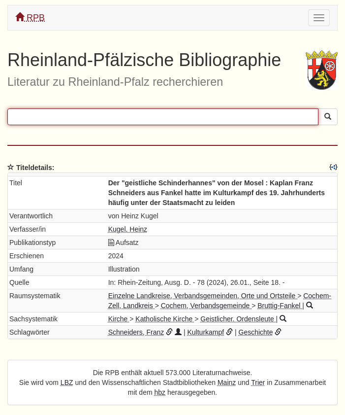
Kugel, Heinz (127, 229)
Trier (258, 382)
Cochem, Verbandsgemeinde (206, 306)
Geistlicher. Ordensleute (238, 319)
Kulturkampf (206, 332)
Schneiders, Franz (136, 332)
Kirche (119, 319)
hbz (160, 392)
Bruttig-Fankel (279, 306)
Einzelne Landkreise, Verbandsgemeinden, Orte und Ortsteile (202, 296)
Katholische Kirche (164, 319)
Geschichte (256, 332)
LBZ (67, 382)
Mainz (227, 382)
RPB (30, 17)
